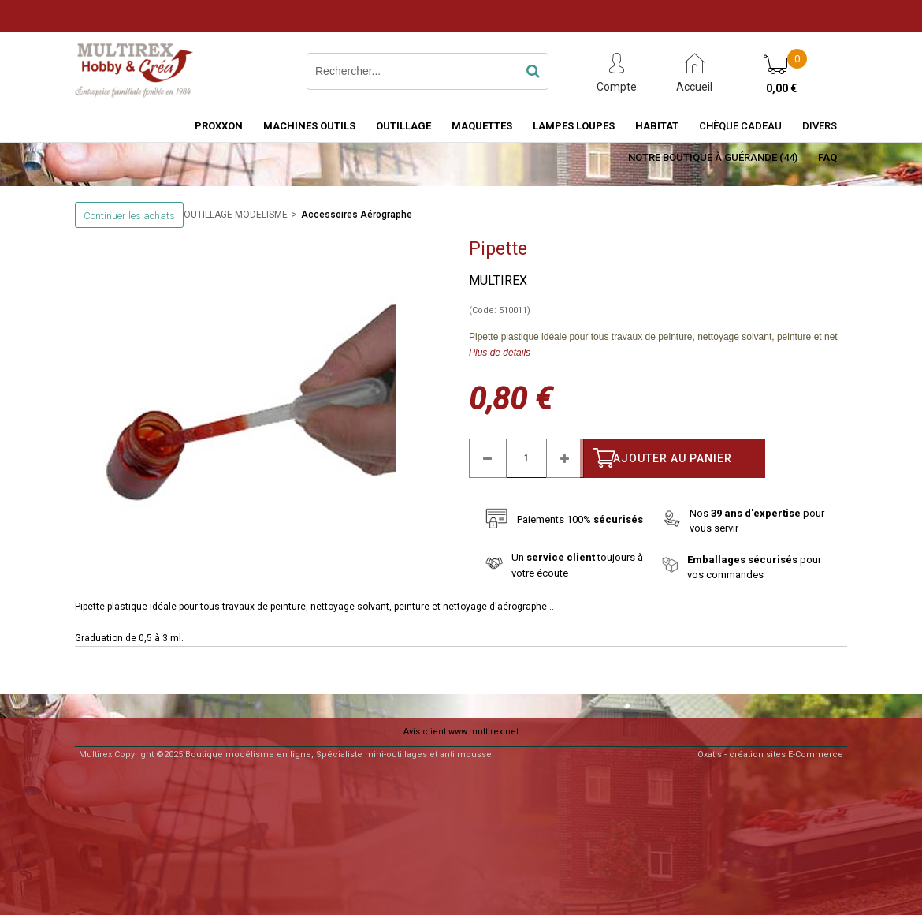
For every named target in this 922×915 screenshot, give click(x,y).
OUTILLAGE (403, 126)
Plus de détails (499, 352)
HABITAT (656, 126)
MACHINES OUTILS (309, 126)
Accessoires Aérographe (356, 214)
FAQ (827, 157)
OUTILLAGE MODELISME (236, 214)
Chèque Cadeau (740, 126)
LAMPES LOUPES (574, 126)
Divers (819, 126)
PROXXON (219, 126)
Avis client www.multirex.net (461, 731)
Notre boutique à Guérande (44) (712, 157)
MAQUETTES (482, 126)
